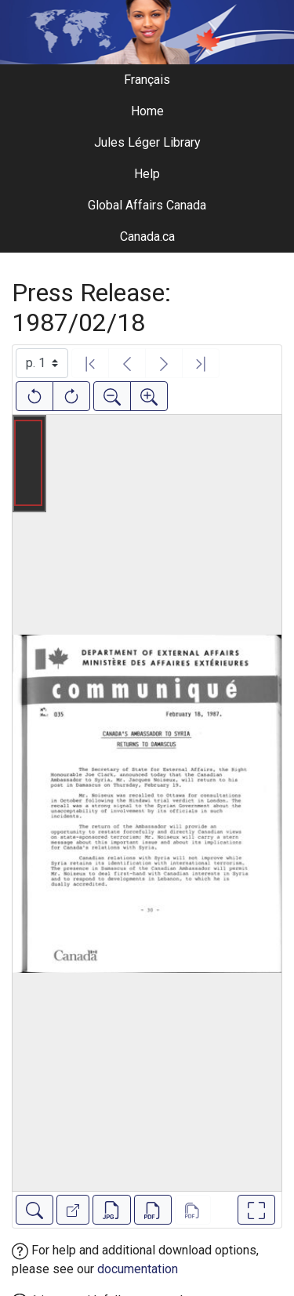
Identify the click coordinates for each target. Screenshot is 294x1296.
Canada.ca (147, 236)
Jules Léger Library (147, 142)
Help (147, 173)
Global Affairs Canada (147, 205)
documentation (137, 1268)
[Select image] (42, 363)
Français (147, 79)
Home (147, 111)
